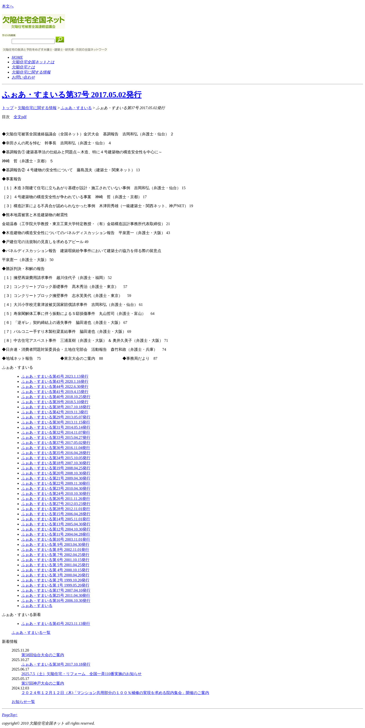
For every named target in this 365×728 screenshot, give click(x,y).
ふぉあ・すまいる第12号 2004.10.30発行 (55, 529)
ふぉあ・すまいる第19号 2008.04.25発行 (55, 468)
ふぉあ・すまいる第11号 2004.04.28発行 (55, 534)
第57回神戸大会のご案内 (42, 683)
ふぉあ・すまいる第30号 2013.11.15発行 (55, 422)
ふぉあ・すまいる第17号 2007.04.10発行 (55, 590)
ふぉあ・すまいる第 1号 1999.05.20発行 (55, 585)
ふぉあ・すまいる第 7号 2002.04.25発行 (55, 555)
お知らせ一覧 (23, 702)
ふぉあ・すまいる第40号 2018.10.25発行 (55, 397)
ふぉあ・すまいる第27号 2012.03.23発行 (55, 504)
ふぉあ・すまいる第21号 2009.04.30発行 (55, 478)
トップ (8, 108)
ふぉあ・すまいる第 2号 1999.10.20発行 (55, 580)
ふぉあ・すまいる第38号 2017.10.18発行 (55, 407)
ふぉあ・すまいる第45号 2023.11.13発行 (55, 624)
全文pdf (20, 117)
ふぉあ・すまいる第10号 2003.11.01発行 (55, 539)
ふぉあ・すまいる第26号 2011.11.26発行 (55, 499)
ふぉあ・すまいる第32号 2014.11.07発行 (55, 432)
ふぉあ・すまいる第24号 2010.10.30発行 (55, 493)
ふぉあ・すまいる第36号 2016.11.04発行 (55, 448)
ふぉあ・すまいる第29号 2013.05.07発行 (55, 417)
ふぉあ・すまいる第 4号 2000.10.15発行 (55, 570)
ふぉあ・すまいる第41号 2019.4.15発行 (54, 392)
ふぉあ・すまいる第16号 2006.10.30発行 (55, 600)
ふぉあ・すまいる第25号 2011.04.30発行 (55, 595)
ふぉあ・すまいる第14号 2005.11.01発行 (55, 519)
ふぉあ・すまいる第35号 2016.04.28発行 (55, 453)
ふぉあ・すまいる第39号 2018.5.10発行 (54, 402)
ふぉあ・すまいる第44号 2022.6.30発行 (54, 386)
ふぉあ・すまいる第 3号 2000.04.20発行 (55, 575)
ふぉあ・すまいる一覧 (31, 632)
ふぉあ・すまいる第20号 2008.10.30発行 (55, 473)
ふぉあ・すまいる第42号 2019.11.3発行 (54, 412)
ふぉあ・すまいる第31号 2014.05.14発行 (55, 427)
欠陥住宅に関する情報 (37, 108)
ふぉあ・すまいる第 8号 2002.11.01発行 (55, 550)
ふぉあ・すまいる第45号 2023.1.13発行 (54, 376)
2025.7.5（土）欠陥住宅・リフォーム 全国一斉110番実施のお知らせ (81, 674)
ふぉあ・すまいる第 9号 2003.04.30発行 (55, 544)
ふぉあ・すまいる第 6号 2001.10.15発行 (55, 560)
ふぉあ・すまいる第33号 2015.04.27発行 (55, 437)
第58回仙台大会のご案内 (42, 655)
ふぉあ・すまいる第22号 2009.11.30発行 (55, 483)
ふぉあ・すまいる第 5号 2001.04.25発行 (55, 565)
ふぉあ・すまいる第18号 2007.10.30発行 (55, 463)
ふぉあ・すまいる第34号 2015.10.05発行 (55, 458)
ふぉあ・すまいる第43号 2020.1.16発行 (54, 381)
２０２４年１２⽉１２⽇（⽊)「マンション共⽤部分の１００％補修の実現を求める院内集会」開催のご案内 (115, 693)
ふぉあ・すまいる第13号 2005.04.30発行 (55, 524)
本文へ (8, 6)
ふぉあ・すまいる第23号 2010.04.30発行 (55, 488)
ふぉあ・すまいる (76, 108)
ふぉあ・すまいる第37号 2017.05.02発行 (72, 94)
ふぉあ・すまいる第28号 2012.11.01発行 (55, 509)
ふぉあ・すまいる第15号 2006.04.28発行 (55, 514)
